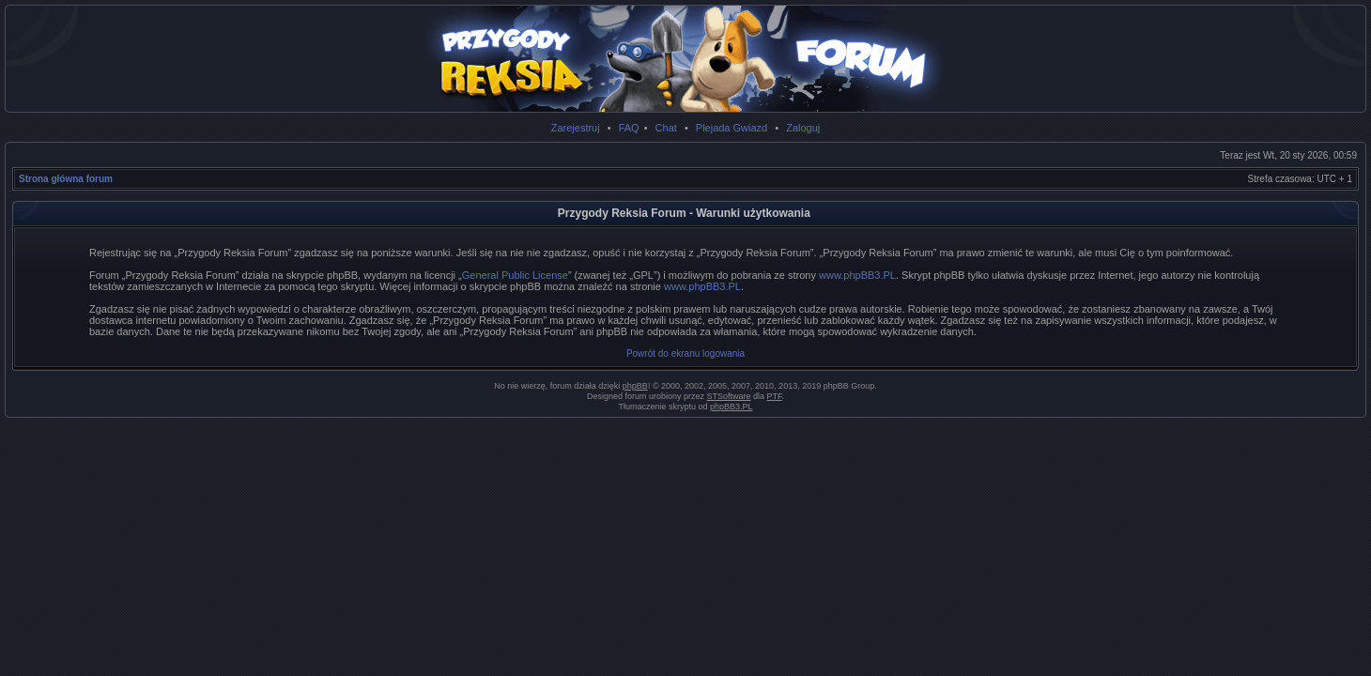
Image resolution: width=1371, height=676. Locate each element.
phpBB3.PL (731, 406)
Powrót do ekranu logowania (685, 353)
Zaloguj (803, 127)
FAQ (629, 127)
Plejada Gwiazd (731, 127)
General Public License (515, 275)
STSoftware (729, 396)
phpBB (635, 386)
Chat (666, 127)
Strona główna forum (66, 179)
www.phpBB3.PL (857, 275)
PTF (774, 396)
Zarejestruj (575, 127)
